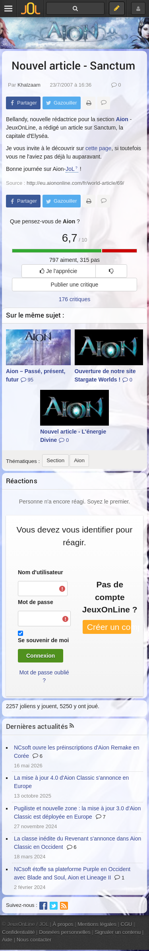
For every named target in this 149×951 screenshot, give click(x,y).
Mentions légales (96, 924)
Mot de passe (35, 602)
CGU (126, 924)
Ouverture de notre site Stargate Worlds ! (105, 375)
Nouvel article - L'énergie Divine (73, 435)
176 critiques (74, 299)
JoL (70, 169)
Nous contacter (34, 940)
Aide (7, 940)
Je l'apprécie (58, 271)
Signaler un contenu (118, 932)
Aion (122, 119)
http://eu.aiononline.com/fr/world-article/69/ (75, 183)
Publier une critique (75, 284)
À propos (63, 924)
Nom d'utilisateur (40, 572)
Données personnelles (65, 932)
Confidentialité (18, 932)
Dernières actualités (37, 726)
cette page (98, 148)
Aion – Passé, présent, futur (35, 375)
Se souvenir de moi (43, 640)
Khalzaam (29, 85)
